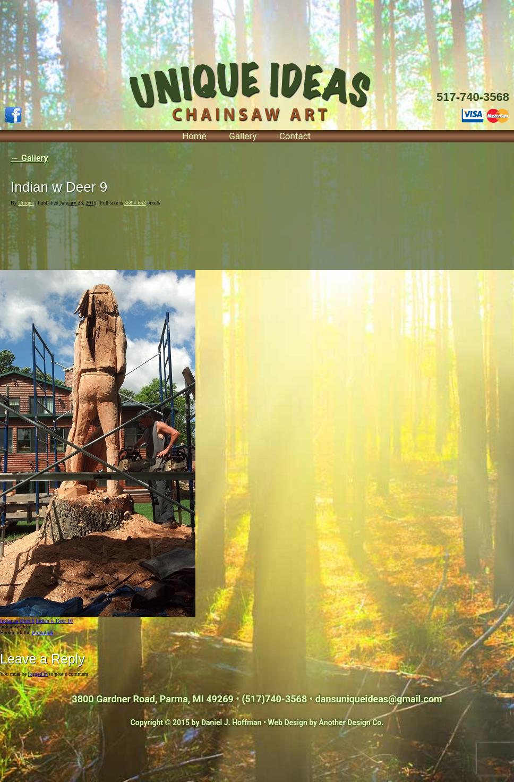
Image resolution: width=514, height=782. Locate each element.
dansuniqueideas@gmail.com (378, 698)
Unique (25, 203)
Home (194, 136)
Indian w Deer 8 (17, 621)
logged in (38, 674)
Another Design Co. (351, 722)
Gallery (242, 136)
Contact (295, 136)
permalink (42, 632)
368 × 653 (135, 203)
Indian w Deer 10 (54, 621)
